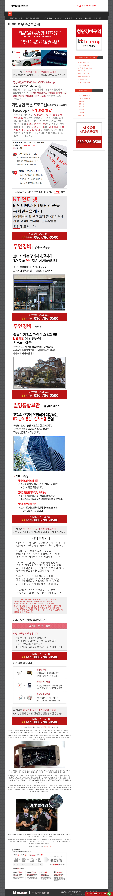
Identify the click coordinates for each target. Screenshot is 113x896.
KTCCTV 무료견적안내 (16, 18)
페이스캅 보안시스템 (83, 71)
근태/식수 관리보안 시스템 (85, 68)
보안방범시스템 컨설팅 (84, 82)
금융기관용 (97, 18)
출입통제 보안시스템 (83, 62)
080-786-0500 (46, 727)
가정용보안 (58, 18)
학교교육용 (87, 18)
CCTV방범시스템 (82, 79)
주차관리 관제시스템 (83, 73)
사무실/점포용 (48, 18)
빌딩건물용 (68, 18)
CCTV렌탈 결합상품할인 (33, 18)
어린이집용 (78, 18)
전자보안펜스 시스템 (83, 65)
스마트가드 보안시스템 (84, 76)
